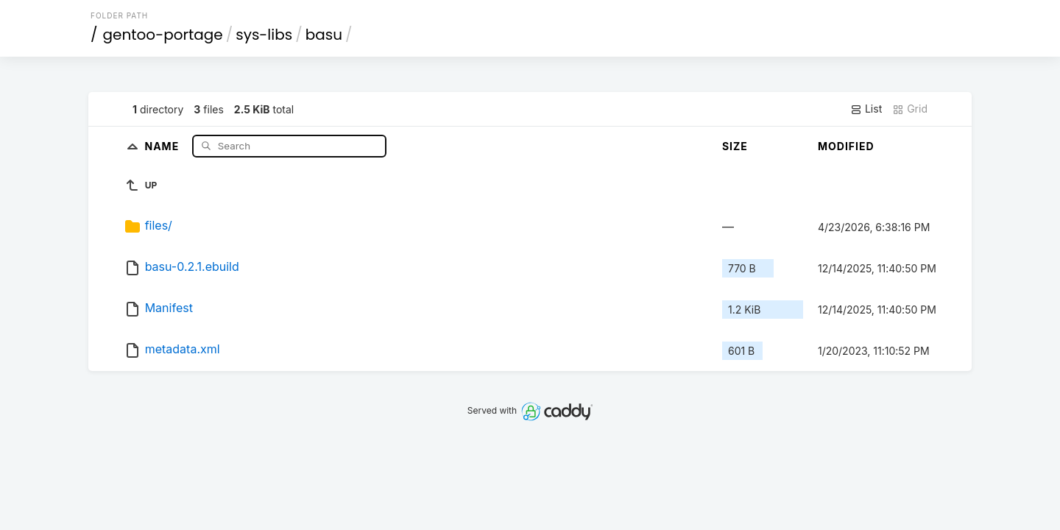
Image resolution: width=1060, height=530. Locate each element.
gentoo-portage (163, 34)
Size (735, 146)
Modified (846, 146)
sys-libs (264, 34)
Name (163, 145)
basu (323, 34)
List (866, 109)
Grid (910, 109)
